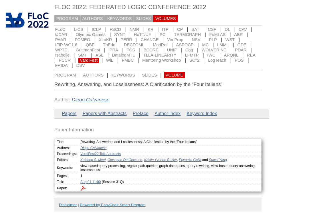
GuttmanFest (88, 50)
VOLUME (174, 75)
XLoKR (105, 39)
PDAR (241, 50)
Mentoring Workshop (161, 60)
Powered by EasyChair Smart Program (113, 205)
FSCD (115, 29)
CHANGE (150, 39)
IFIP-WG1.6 (66, 45)
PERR (126, 39)
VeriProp (175, 39)
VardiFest (89, 60)
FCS (131, 50)
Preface (140, 113)
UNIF (172, 50)
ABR (238, 34)
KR (150, 29)
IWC (211, 55)
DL (227, 29)
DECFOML (134, 45)
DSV (80, 65)
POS (239, 60)
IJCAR (61, 34)
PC (162, 34)
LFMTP (192, 55)
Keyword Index (202, 113)
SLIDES (143, 18)
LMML (223, 45)
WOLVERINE (213, 50)
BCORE (151, 50)
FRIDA (61, 65)
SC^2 (194, 60)
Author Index (167, 113)
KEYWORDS (119, 18)
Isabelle (62, 55)
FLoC (60, 29)
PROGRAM (67, 18)
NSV (196, 39)
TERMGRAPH (187, 34)
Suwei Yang (218, 160)
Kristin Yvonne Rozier (160, 160)
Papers (69, 113)
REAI (252, 55)
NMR (134, 29)
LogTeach (217, 60)
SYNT (119, 34)
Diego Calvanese (91, 100)
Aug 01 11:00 (90, 182)
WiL (109, 60)
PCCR (65, 60)
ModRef (160, 45)
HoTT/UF (142, 34)
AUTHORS (92, 18)
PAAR (60, 39)
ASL (100, 55)
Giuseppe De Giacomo (125, 160)
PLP (213, 39)
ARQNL (231, 55)
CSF (212, 29)
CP (180, 29)
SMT (82, 55)
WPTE (61, 50)
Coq (189, 50)
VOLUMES (165, 18)
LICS (78, 29)
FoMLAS (217, 34)
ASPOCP (185, 45)
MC (205, 45)
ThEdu (109, 45)
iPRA (113, 50)
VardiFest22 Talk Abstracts (100, 154)
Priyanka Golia (190, 160)
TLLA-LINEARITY (160, 55)
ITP (165, 29)
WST (230, 39)
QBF (90, 45)
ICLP (96, 29)
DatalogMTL (123, 55)
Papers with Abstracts (105, 113)
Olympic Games (91, 34)
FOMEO (82, 39)
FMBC (128, 60)
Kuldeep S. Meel (93, 160)
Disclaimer (68, 205)
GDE (242, 45)
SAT (195, 29)
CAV (243, 29)
